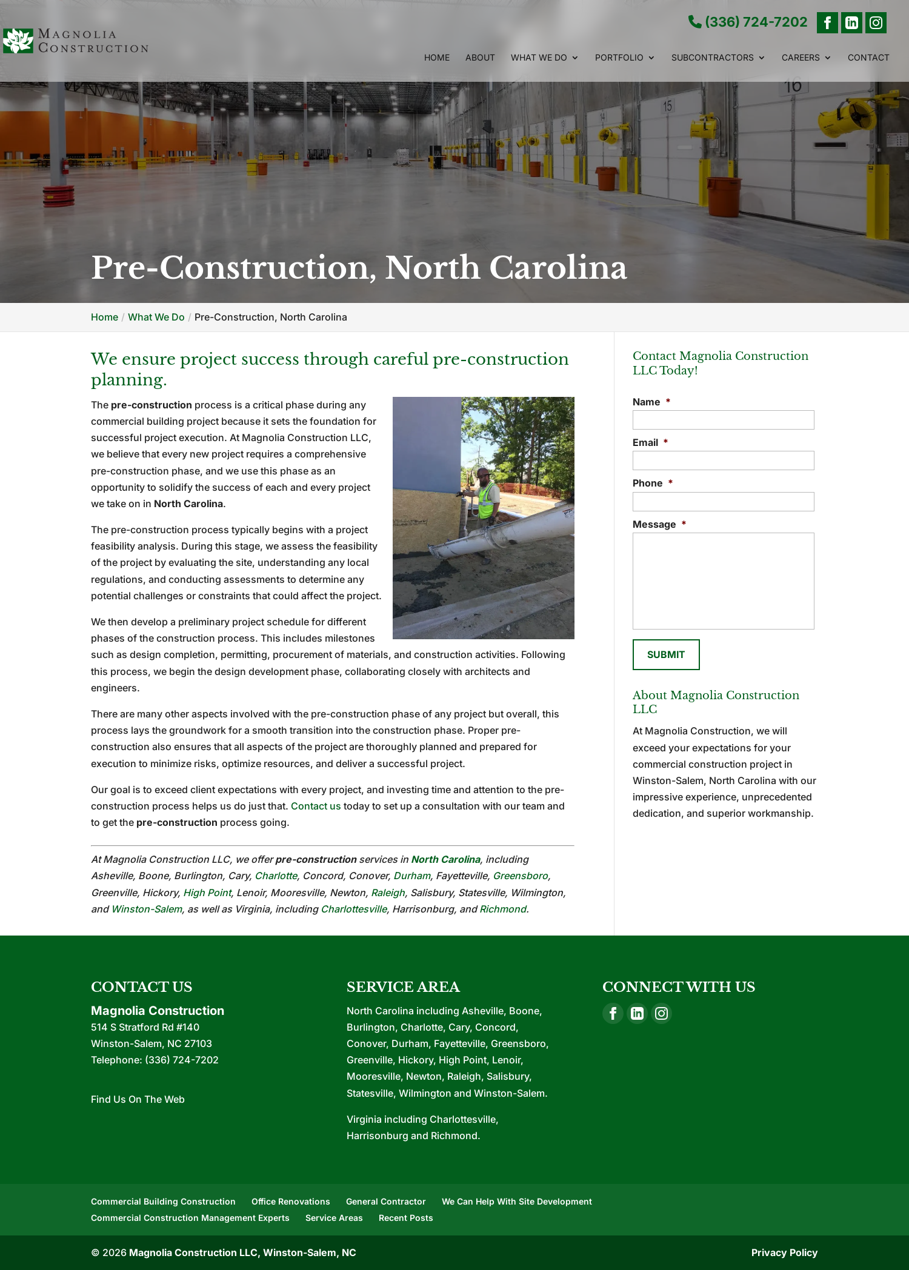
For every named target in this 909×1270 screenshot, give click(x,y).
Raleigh (388, 892)
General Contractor (386, 1201)
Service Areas (334, 1217)
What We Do (539, 57)
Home (437, 57)
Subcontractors (712, 57)
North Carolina (445, 859)
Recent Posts (406, 1217)
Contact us (316, 806)
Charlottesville (354, 909)
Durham (411, 875)
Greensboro (520, 875)
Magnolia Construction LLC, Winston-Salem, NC (242, 1252)
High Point (207, 892)
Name (652, 402)
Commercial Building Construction (163, 1201)
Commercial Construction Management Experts (190, 1217)
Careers (801, 57)
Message (660, 524)
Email (650, 442)
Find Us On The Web (138, 1099)
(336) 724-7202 (748, 22)
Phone (653, 483)
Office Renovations (290, 1201)
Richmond (502, 909)
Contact (869, 57)
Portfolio (619, 57)
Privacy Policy (784, 1252)
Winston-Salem (146, 909)
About (480, 57)
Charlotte (276, 875)
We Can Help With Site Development (517, 1201)
